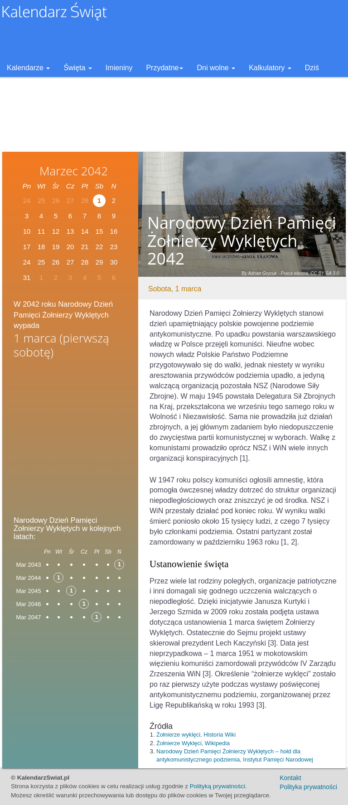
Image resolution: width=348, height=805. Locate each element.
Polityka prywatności (308, 787)
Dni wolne (216, 68)
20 (70, 247)
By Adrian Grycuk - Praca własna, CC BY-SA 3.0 (290, 273)
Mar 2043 (28, 564)
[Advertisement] (70, 434)
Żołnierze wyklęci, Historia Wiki (196, 734)
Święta (77, 68)
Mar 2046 (28, 604)
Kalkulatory (270, 68)
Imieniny (119, 68)
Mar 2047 (28, 617)
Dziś (312, 68)
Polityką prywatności (217, 786)
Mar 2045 (28, 591)
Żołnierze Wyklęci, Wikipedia (193, 743)
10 (27, 231)
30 (114, 262)
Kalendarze (28, 68)
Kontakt (290, 777)
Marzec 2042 (73, 171)
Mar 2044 (28, 577)
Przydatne (164, 68)
